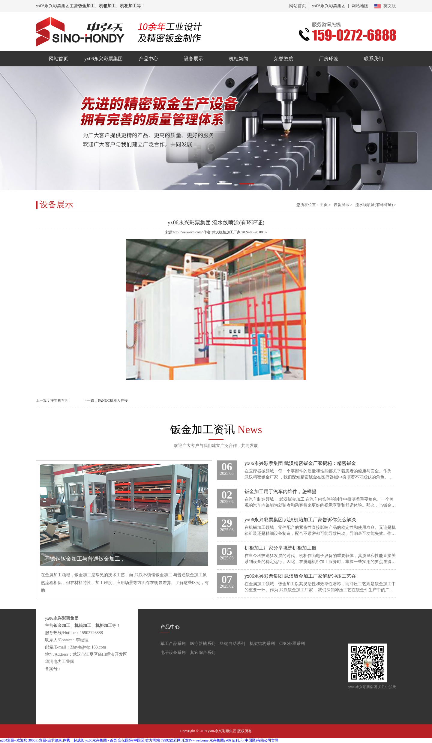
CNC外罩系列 (292, 643)
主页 (324, 204)
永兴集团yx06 (220, 740)
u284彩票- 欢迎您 (13, 740)
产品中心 (148, 58)
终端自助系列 (232, 643)
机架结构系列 (262, 643)
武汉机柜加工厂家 (226, 232)
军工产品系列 (173, 643)
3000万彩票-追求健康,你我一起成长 (56, 740)
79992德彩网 (171, 740)
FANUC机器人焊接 (113, 400)
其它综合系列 (202, 652)
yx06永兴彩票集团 (329, 6)
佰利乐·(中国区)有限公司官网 (255, 740)
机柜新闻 (238, 58)
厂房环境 (328, 58)
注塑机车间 (59, 400)
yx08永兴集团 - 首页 (101, 740)
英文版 (385, 6)
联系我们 (373, 58)
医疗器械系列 (202, 643)
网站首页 (297, 6)
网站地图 (360, 6)
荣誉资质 (283, 58)
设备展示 (193, 58)
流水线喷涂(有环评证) (374, 204)
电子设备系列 (173, 652)
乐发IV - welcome (195, 740)
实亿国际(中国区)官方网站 (139, 740)
